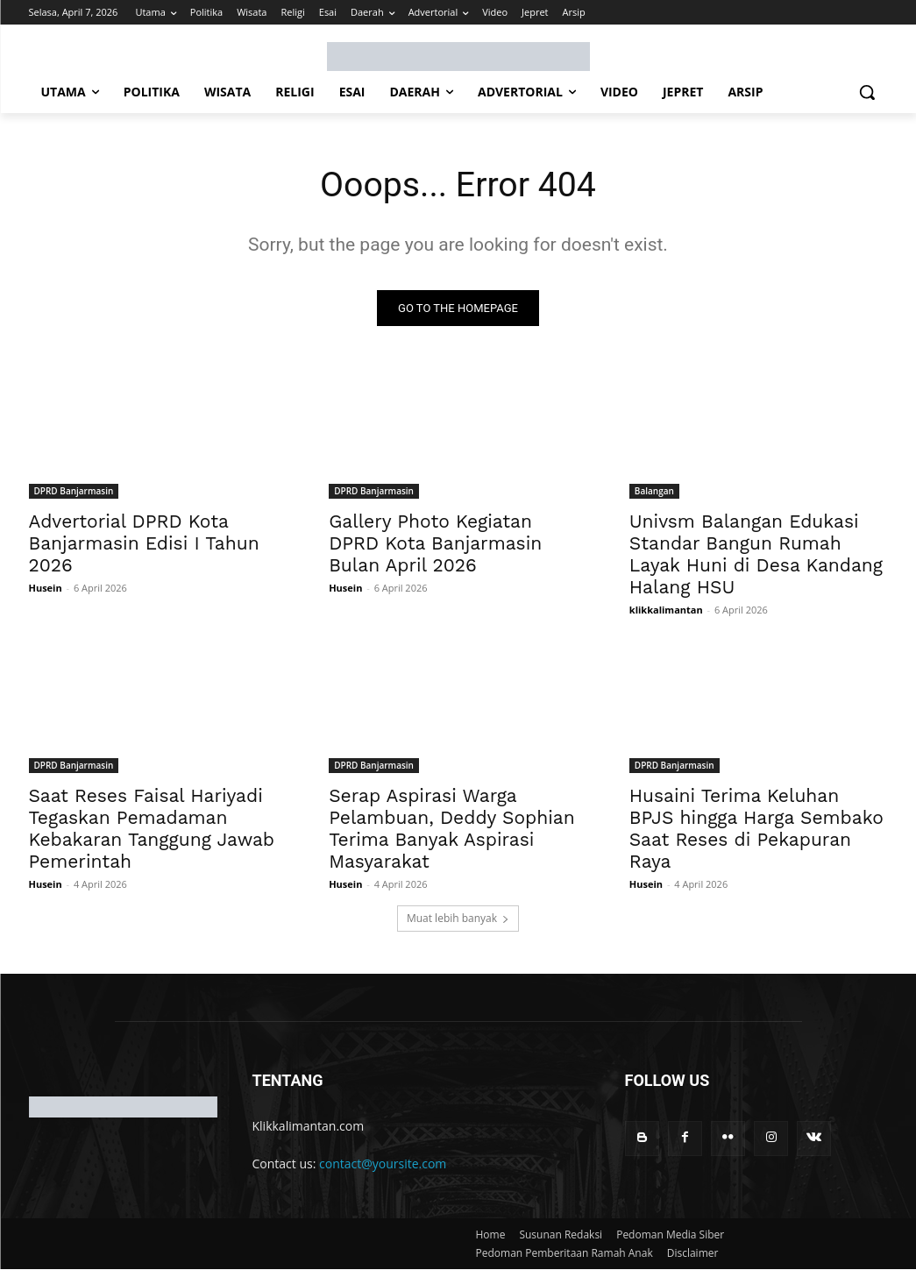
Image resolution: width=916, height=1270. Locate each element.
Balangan (654, 492)
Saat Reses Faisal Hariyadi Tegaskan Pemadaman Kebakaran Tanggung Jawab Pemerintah (152, 830)
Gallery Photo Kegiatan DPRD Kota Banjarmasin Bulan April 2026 (435, 544)
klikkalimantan (666, 610)
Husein (45, 588)
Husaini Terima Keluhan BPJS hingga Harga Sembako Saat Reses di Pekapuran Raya (756, 830)
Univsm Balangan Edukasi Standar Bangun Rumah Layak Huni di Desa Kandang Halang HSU (756, 555)
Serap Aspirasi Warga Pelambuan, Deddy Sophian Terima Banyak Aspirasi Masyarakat (452, 830)
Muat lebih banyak (458, 919)
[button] (867, 92)
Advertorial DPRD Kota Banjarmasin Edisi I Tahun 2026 (144, 544)
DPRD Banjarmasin (74, 492)
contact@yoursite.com (382, 1164)
